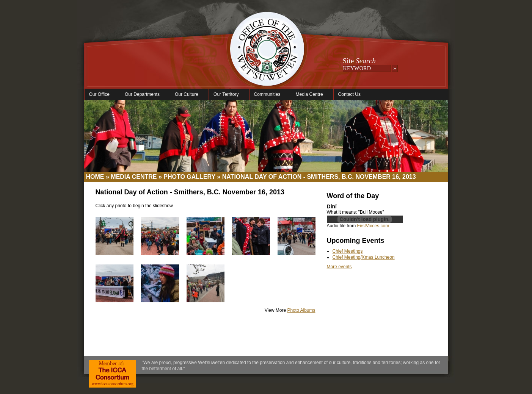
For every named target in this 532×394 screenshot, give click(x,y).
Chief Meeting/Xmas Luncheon (364, 257)
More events (339, 266)
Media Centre (310, 94)
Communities (268, 94)
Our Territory (227, 94)
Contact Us (349, 94)
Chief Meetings (348, 251)
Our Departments (143, 94)
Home (95, 177)
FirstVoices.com (373, 225)
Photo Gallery (189, 177)
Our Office (100, 94)
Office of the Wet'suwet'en (267, 57)
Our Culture (187, 94)
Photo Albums (301, 310)
